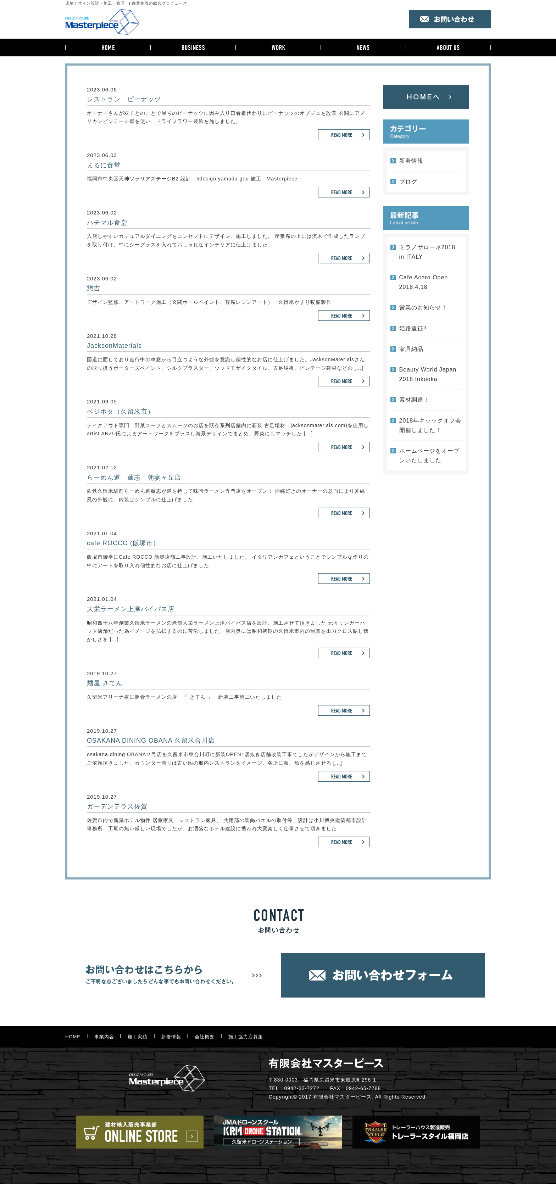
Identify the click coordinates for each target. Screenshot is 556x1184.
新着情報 (363, 47)
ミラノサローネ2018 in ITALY (427, 252)
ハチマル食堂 (107, 222)
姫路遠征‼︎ (413, 328)
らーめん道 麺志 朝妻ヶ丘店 (134, 477)
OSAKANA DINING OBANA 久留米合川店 (151, 740)
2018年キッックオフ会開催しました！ (430, 425)
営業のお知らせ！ (423, 308)
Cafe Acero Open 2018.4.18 (423, 282)
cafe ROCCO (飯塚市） (123, 543)
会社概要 (448, 47)
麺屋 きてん (105, 683)
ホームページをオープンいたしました (429, 455)
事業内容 (192, 47)
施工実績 (278, 47)
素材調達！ (414, 400)
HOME (107, 47)
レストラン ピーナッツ (124, 99)
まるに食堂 (104, 165)
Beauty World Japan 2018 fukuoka (428, 374)
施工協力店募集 (245, 1036)
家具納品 (411, 349)
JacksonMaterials (114, 345)
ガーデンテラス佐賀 (117, 806)
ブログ (408, 182)
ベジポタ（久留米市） (120, 411)
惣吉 (93, 288)
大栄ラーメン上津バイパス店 (130, 609)
